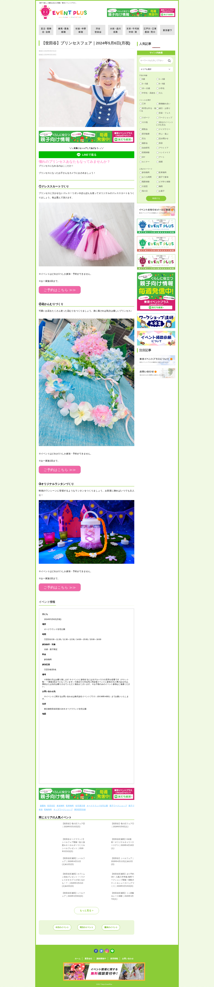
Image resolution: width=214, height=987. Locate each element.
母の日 (144, 191)
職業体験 (145, 182)
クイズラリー (163, 129)
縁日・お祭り (163, 108)
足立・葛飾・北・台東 (46, 28)
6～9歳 (161, 84)
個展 (160, 162)
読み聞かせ (162, 138)
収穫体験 (145, 152)
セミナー (145, 162)
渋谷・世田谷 (98, 28)
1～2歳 (161, 79)
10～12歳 (145, 88)
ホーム (79, 957)
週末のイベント (112, 926)
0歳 (142, 79)
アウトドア (162, 148)
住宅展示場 (80, 804)
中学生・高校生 (147, 93)
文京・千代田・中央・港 (132, 28)
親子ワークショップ (118, 804)
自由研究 (145, 148)
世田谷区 (51, 804)
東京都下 (167, 28)
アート (161, 157)
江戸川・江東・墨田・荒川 (150, 28)
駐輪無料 (48, 808)
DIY (142, 157)
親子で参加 (162, 177)
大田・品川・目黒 (115, 28)
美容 (160, 143)
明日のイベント (86, 926)
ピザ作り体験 (163, 182)
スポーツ (145, 117)
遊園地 (43, 804)
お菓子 (161, 191)
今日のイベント (60, 926)
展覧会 (144, 129)
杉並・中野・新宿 (80, 28)
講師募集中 (101, 957)
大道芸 (144, 186)
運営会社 (89, 957)
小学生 (161, 88)
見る (143, 138)
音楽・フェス (163, 113)
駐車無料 (70, 804)
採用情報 (113, 957)
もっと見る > (86, 909)
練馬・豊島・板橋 (63, 28)
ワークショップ (164, 117)
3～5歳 (144, 84)
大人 (160, 93)
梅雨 (160, 186)
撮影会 (144, 143)
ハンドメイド (163, 152)
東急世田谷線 (80, 808)
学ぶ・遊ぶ (162, 134)
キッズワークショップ (63, 808)
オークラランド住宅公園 (97, 804)
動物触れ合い (163, 103)
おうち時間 (145, 177)
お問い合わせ (126, 957)
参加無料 (60, 804)
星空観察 (145, 134)
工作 (143, 103)
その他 (144, 122)
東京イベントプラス (63, 12)
